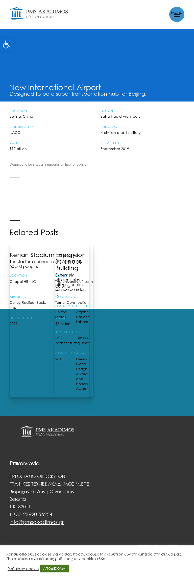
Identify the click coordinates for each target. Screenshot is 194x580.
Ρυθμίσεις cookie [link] (23, 568)
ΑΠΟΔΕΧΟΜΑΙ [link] (54, 568)
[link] (6, 44)
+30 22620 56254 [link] (32, 514)
